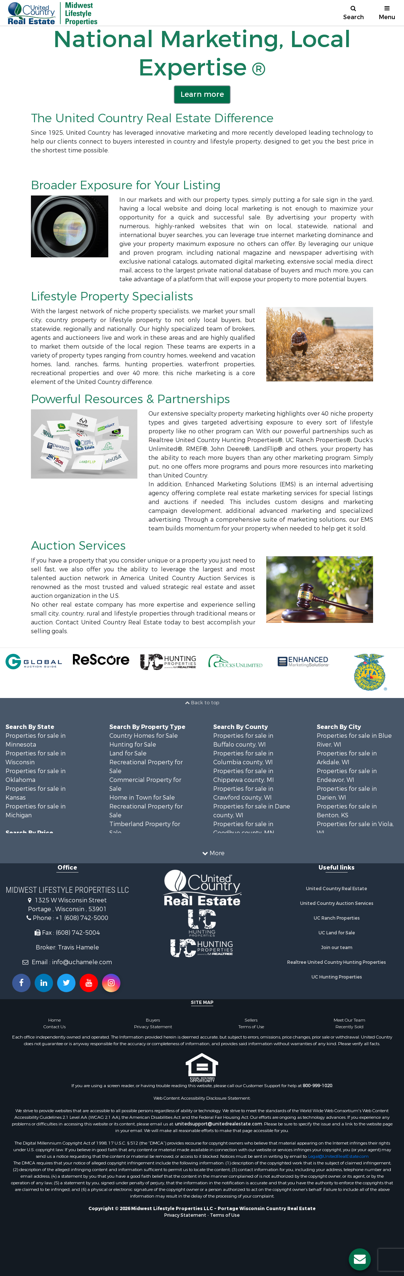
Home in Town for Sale (142, 797)
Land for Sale (128, 753)
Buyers (153, 1020)
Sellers (251, 1020)
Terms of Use (251, 1027)
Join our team (336, 948)
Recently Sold (349, 1027)
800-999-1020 (317, 1086)
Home (54, 1020)
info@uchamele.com (82, 962)
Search (353, 13)
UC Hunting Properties (337, 977)
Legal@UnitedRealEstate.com (338, 1156)
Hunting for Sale (132, 744)
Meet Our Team (349, 1020)
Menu (387, 13)
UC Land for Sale (337, 933)
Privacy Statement (153, 1027)
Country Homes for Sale (143, 736)
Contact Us (54, 1027)
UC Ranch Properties (337, 918)
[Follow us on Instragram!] (111, 983)
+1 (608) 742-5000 (82, 918)
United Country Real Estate (336, 889)
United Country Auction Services (336, 903)
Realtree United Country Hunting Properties (336, 962)
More (213, 853)
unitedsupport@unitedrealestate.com (218, 1124)
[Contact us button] (360, 1259)
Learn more (202, 94)
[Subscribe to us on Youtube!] (89, 983)
